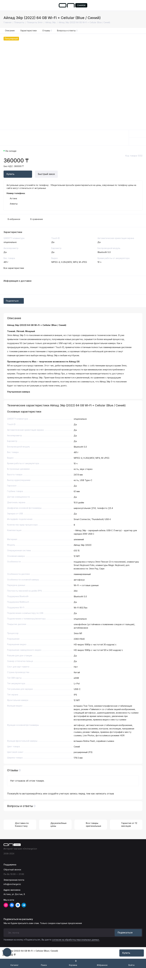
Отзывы (47, 30)
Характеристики (28, 30)
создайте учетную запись (63, 793)
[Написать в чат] (7, 952)
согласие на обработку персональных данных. (76, 939)
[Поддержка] (140, 5)
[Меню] (5, 5)
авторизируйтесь (32, 793)
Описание (10, 30)
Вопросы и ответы (67, 30)
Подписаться (128, 932)
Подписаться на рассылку (18, 919)
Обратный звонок (12, 869)
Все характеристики (14, 268)
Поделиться (14, 301)
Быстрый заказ (46, 174)
